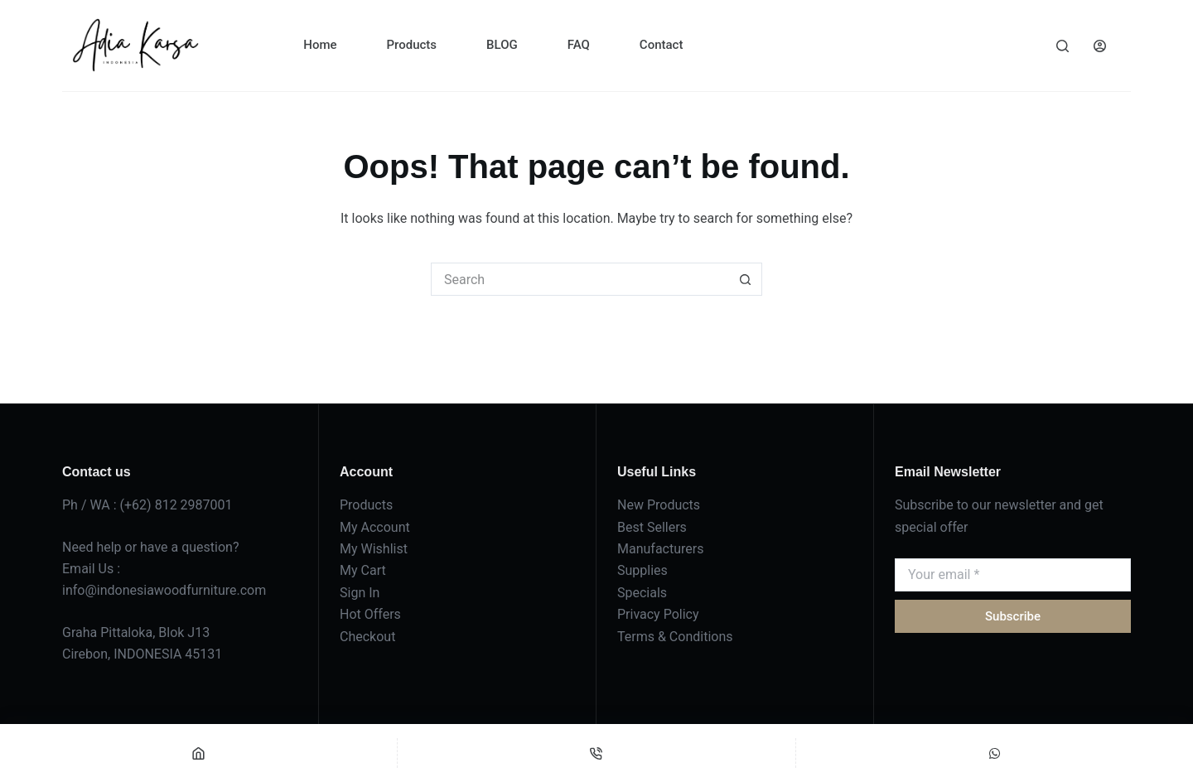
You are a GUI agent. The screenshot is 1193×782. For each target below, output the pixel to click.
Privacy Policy (658, 614)
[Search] (1062, 46)
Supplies (642, 570)
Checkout (367, 636)
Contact (661, 44)
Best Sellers (652, 527)
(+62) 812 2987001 (176, 505)
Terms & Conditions (675, 636)
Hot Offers (370, 614)
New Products (658, 505)
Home (319, 44)
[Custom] (994, 753)
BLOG (502, 44)
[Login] (1100, 46)
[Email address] (1013, 574)
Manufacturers (660, 549)
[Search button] (745, 279)
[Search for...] (580, 279)
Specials (642, 593)
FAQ (579, 44)
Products (412, 44)
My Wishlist (374, 549)
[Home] (198, 753)
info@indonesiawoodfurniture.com (164, 590)
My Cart (363, 570)
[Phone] (596, 753)
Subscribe (1013, 616)
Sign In (359, 593)
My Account (375, 527)
